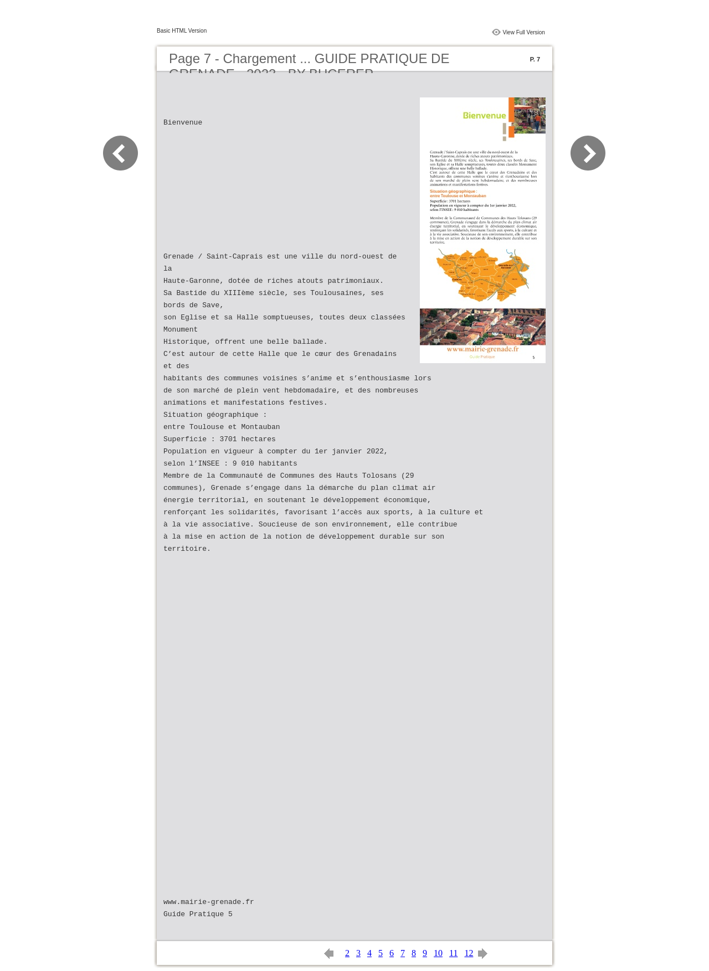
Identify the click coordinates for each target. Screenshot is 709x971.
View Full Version (523, 32)
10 (438, 953)
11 (453, 953)
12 (468, 953)
